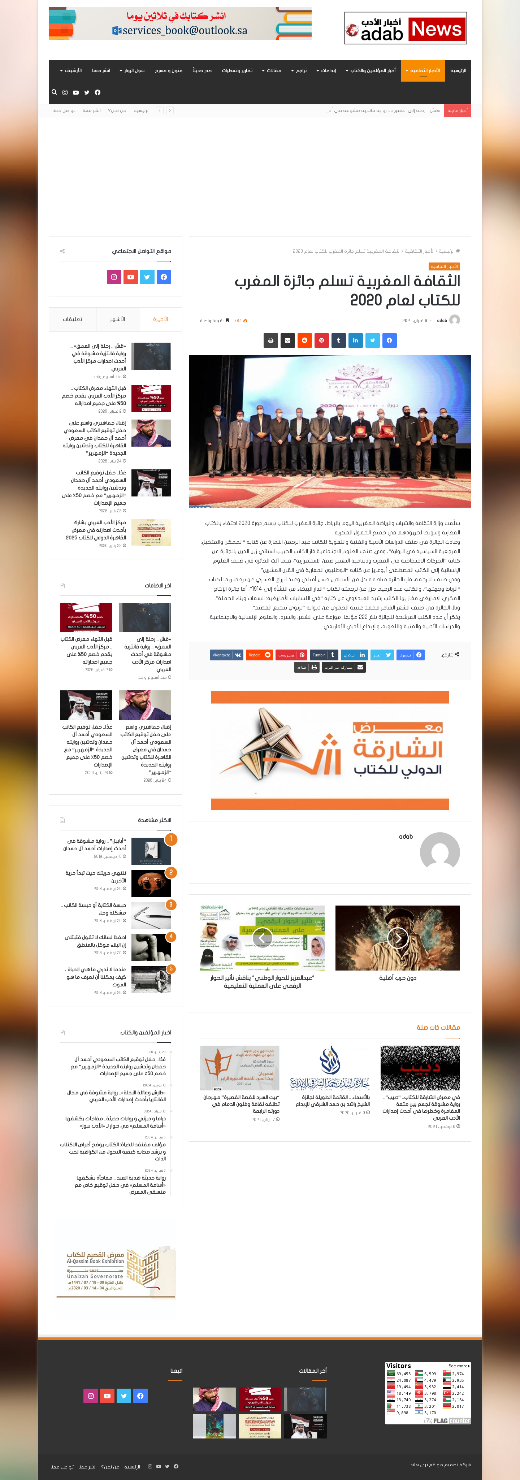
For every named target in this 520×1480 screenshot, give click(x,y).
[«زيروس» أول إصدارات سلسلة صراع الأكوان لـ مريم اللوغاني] (214, 1426)
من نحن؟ (117, 110)
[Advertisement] (260, 171)
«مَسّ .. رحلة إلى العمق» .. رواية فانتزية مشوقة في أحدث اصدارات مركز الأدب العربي (147, 654)
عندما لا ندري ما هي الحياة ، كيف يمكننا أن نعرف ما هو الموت (95, 977)
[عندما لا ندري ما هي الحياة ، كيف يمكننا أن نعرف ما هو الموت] (151, 979)
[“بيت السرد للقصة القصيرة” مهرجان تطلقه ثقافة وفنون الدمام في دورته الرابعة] (240, 1068)
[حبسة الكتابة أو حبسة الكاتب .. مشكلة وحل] (151, 915)
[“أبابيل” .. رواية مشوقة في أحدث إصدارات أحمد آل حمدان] (151, 851)
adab (442, 320)
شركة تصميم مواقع (450, 1464)
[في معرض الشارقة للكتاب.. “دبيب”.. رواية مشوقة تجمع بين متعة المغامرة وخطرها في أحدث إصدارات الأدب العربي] (420, 1068)
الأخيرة (160, 319)
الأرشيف (73, 70)
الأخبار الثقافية (425, 70)
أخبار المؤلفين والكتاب (373, 70)
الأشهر (117, 319)
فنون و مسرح (168, 70)
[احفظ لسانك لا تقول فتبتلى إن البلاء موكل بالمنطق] (151, 947)
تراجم (301, 70)
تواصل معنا (63, 110)
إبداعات (328, 70)
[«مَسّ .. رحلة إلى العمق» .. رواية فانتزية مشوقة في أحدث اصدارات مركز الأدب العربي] (151, 356)
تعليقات (72, 319)
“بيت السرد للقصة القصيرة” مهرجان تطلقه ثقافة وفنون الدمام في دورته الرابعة (241, 1104)
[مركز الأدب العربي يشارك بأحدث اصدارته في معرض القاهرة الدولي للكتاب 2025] (151, 532)
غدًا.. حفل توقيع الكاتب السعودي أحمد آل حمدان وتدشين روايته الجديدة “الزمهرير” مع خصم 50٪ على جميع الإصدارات (94, 488)
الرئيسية (458, 70)
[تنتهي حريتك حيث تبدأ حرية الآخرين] (151, 883)
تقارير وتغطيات (237, 70)
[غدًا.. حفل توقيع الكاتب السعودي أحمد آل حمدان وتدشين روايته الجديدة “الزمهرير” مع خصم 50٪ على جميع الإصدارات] (151, 482)
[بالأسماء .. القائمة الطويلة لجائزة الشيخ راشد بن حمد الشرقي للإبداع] (330, 1068)
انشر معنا (101, 70)
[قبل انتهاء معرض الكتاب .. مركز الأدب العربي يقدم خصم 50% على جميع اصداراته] (151, 398)
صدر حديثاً (202, 70)
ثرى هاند (419, 1464)
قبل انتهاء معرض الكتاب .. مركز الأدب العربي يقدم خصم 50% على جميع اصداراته (94, 396)
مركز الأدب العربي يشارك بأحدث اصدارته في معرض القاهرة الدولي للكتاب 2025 (96, 530)
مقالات (273, 70)
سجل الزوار (134, 70)
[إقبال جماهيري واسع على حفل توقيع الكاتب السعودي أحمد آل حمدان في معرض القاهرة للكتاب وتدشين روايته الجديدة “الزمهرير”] (151, 433)
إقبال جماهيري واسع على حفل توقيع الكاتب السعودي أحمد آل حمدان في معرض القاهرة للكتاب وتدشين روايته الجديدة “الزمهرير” (94, 438)
